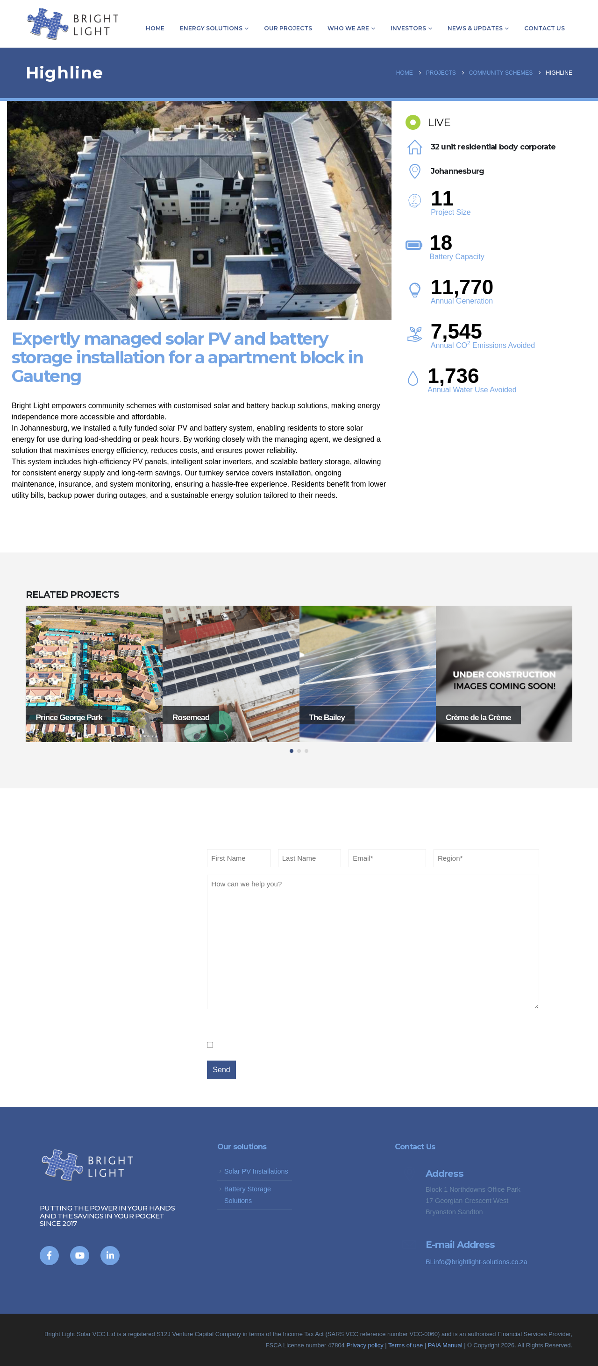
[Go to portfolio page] (94, 674)
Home (155, 28)
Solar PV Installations (256, 1171)
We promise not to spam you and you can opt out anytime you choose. (361, 1044)
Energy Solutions (211, 28)
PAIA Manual (446, 1345)
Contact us (544, 28)
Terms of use (405, 1345)
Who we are (348, 28)
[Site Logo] (72, 24)
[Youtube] (79, 1255)
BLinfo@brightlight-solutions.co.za (476, 1262)
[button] (291, 751)
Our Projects (288, 28)
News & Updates (475, 28)
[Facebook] (49, 1255)
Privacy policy (364, 1345)
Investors (408, 28)
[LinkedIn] (110, 1255)
